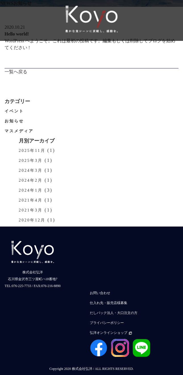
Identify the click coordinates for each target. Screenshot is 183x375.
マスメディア (19, 131)
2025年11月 (32, 150)
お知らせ (14, 121)
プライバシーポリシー (107, 323)
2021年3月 (31, 210)
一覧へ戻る (16, 71)
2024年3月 (31, 170)
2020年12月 (32, 220)
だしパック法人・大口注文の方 (114, 313)
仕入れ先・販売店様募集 (108, 303)
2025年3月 (31, 160)
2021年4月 (31, 200)
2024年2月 (31, 180)
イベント (14, 111)
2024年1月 (31, 190)
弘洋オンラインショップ (111, 333)
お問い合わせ (100, 293)
